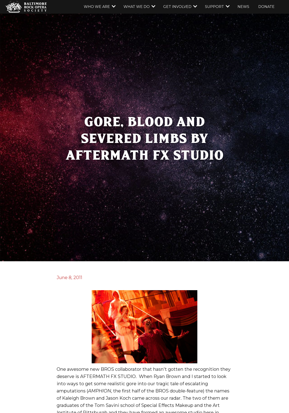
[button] (99, 7)
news (243, 7)
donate (266, 7)
